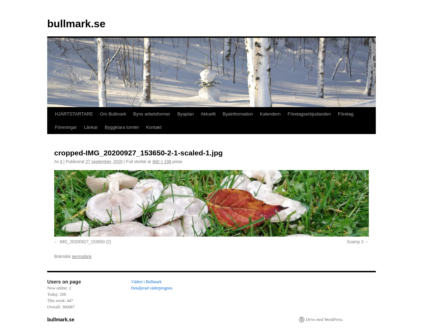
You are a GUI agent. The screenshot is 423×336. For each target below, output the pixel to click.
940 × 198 (161, 161)
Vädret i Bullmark (146, 281)
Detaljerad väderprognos (151, 288)
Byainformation (238, 114)
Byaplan (185, 114)
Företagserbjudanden (309, 114)
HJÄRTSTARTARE (74, 114)
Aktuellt (208, 114)
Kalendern (270, 114)
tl (61, 161)
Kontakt (154, 127)
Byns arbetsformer (151, 114)
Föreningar (66, 127)
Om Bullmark (113, 114)
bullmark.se (76, 23)
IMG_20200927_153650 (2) (85, 241)
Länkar (91, 127)
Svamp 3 (355, 241)
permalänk (82, 256)
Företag (345, 114)
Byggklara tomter (122, 127)
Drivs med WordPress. (324, 319)
